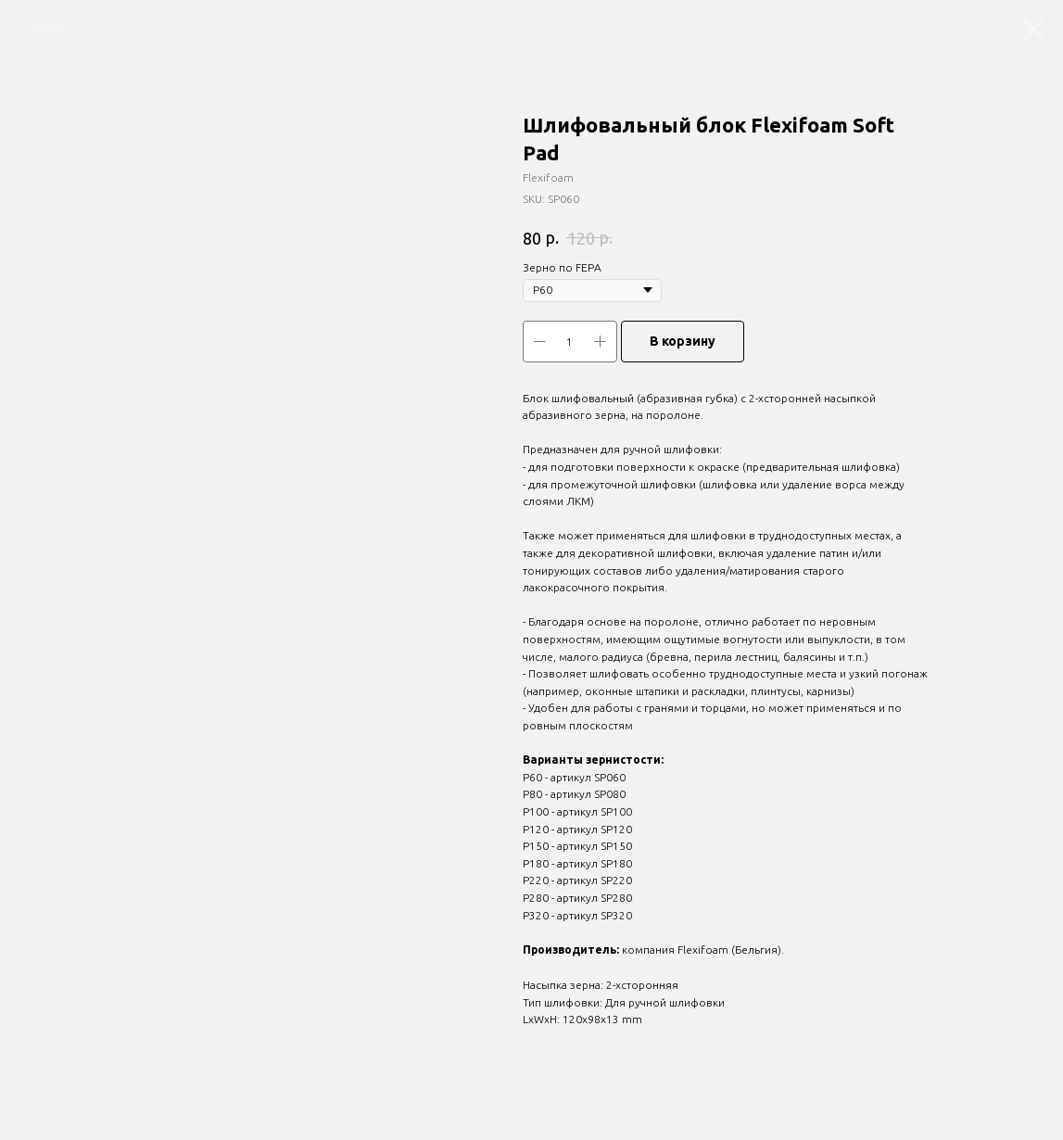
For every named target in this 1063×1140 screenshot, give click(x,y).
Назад (49, 26)
